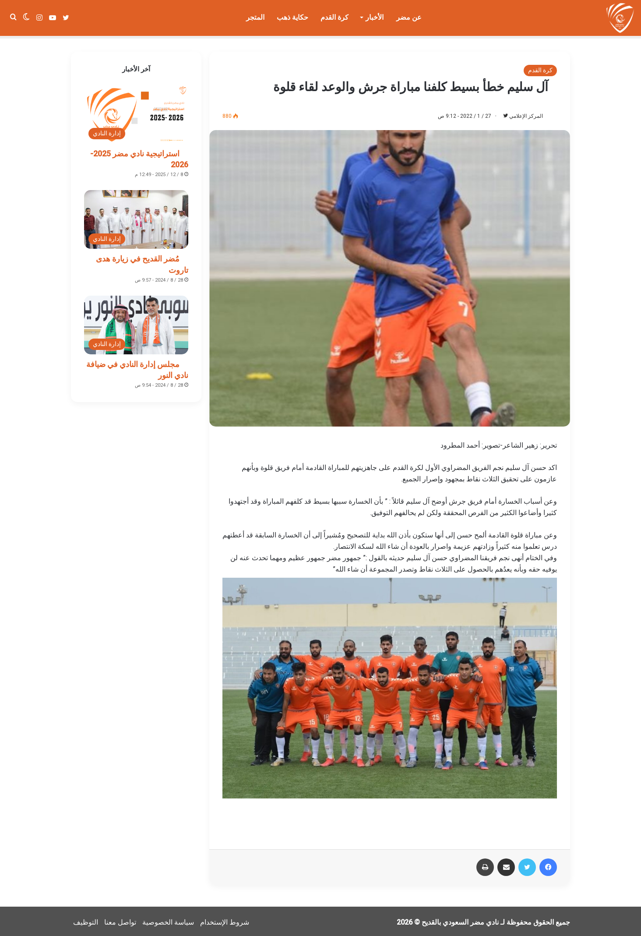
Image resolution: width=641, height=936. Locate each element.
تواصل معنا (120, 920)
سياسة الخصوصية (168, 920)
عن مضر (409, 17)
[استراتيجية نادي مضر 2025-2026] (136, 111)
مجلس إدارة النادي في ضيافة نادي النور (137, 367)
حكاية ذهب (292, 17)
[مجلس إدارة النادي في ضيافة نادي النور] (136, 322)
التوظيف (85, 920)
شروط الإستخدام (224, 920)
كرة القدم (334, 17)
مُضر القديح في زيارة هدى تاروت (142, 261)
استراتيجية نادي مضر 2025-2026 (139, 156)
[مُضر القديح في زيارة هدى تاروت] (136, 216)
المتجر (255, 17)
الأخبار (375, 17)
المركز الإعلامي (524, 113)
